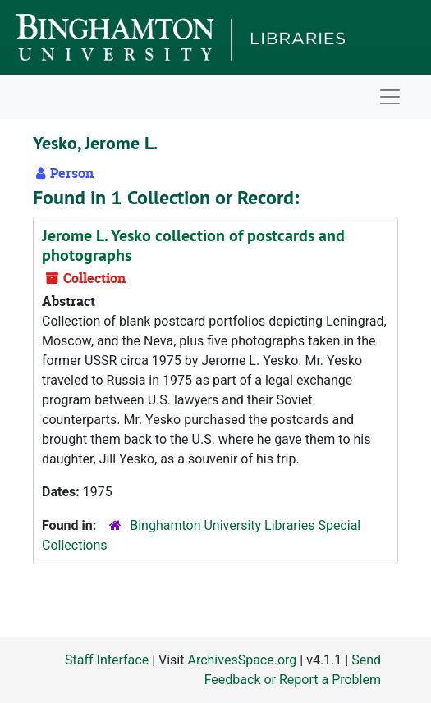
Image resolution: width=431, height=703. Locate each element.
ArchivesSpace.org (241, 660)
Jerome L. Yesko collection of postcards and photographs (193, 245)
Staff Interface (107, 660)
